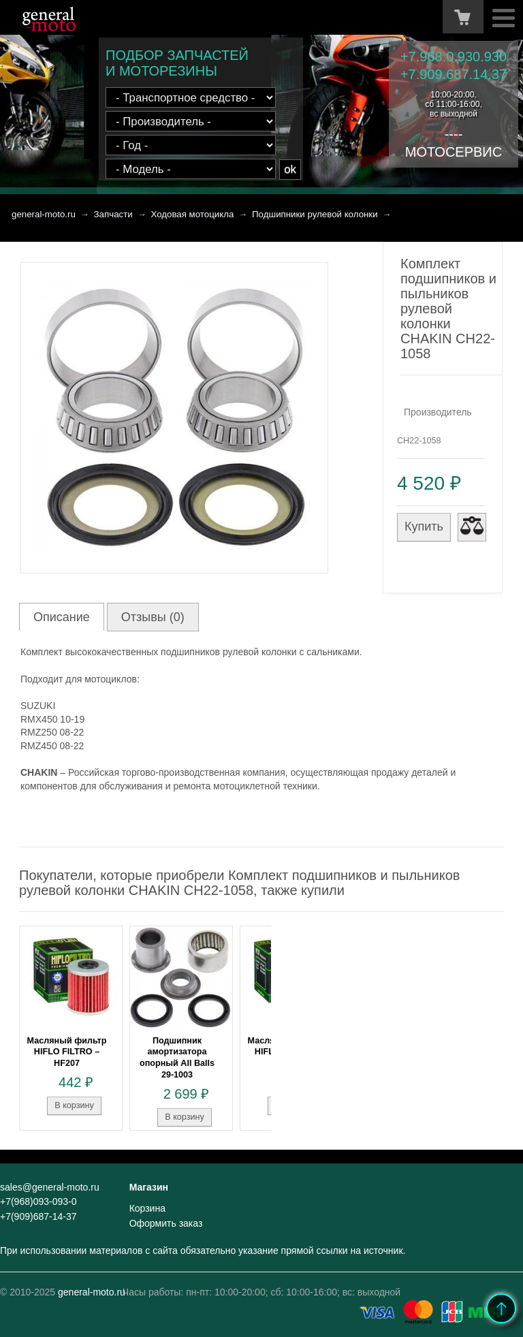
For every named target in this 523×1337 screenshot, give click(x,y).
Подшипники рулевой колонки (315, 214)
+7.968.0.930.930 (453, 56)
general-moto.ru (44, 214)
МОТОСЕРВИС (453, 151)
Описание (61, 617)
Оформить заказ (166, 1223)
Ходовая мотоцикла (192, 214)
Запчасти (113, 214)
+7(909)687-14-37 (38, 1216)
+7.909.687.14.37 (453, 74)
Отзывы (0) (153, 617)
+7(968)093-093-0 (38, 1201)
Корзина (147, 1208)
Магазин (148, 1187)
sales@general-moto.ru (49, 1187)
